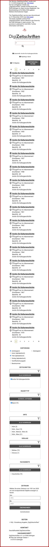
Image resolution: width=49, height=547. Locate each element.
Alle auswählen (25, 375)
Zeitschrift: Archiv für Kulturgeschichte (25, 53)
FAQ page (30, 17)
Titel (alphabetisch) (17, 356)
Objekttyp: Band (25, 56)
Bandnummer (15, 363)
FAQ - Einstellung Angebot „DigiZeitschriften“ (25, 522)
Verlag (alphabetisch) (17, 358)
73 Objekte (14, 63)
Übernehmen (25, 507)
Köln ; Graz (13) (16, 429)
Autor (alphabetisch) (17, 353)
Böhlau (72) (15, 450)
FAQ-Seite (30, 3)
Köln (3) (14, 426)
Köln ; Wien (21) (16, 434)
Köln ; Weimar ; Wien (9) (19, 432)
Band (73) (15, 403)
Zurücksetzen (25, 512)
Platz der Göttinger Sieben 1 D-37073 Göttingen (20, 538)
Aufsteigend (15, 351)
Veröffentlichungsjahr (18, 361)
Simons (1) (15, 453)
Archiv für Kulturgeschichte (23, 73)
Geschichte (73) (16, 474)
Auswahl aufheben (25, 399)
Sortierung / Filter (33, 63)
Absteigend (35, 351)
